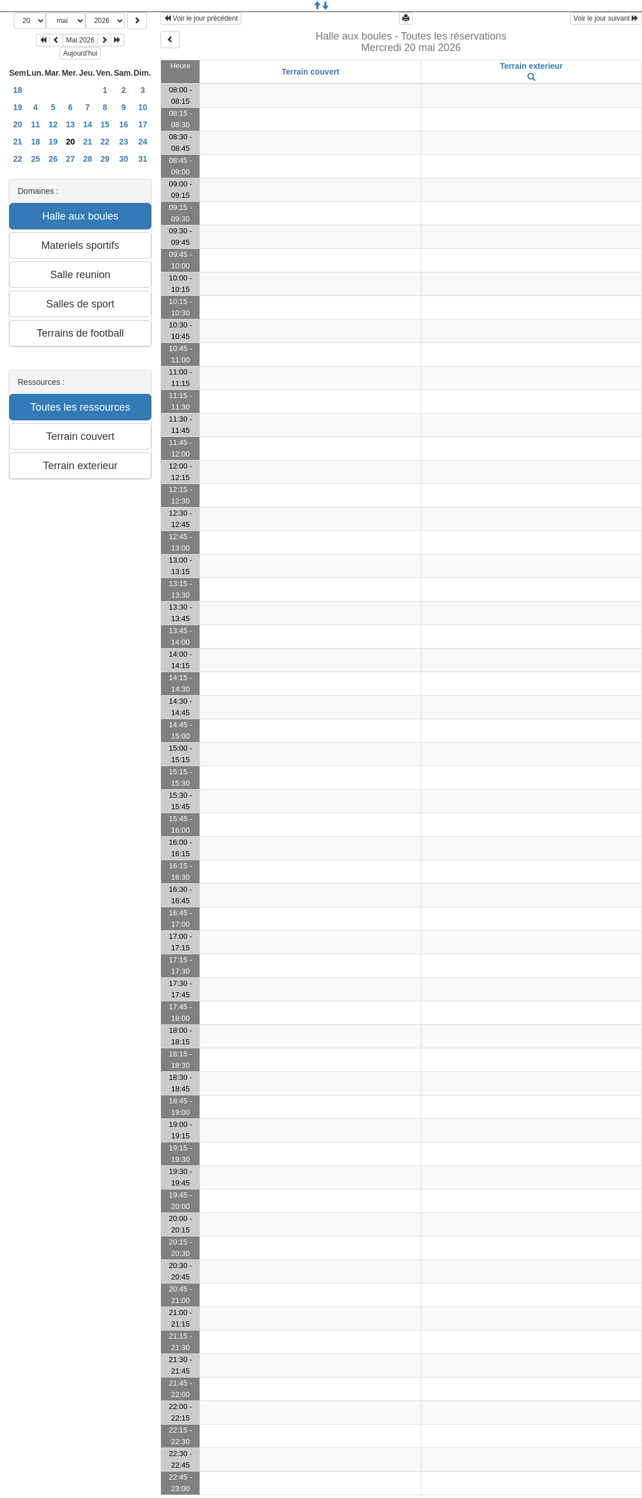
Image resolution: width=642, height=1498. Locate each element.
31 (142, 158)
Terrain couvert (310, 71)
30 (123, 158)
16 (123, 124)
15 (104, 124)
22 (104, 141)
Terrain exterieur (531, 66)
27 (70, 158)
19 (17, 107)
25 (35, 158)
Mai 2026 (80, 40)
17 (142, 124)
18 (17, 90)
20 (17, 124)
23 (123, 141)
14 (87, 124)
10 (142, 107)
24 (142, 141)
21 (17, 141)
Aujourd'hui (80, 53)
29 (104, 158)
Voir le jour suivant (606, 18)
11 (35, 124)
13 (70, 124)
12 (53, 124)
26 (53, 158)
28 (87, 158)
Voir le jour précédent (201, 18)
